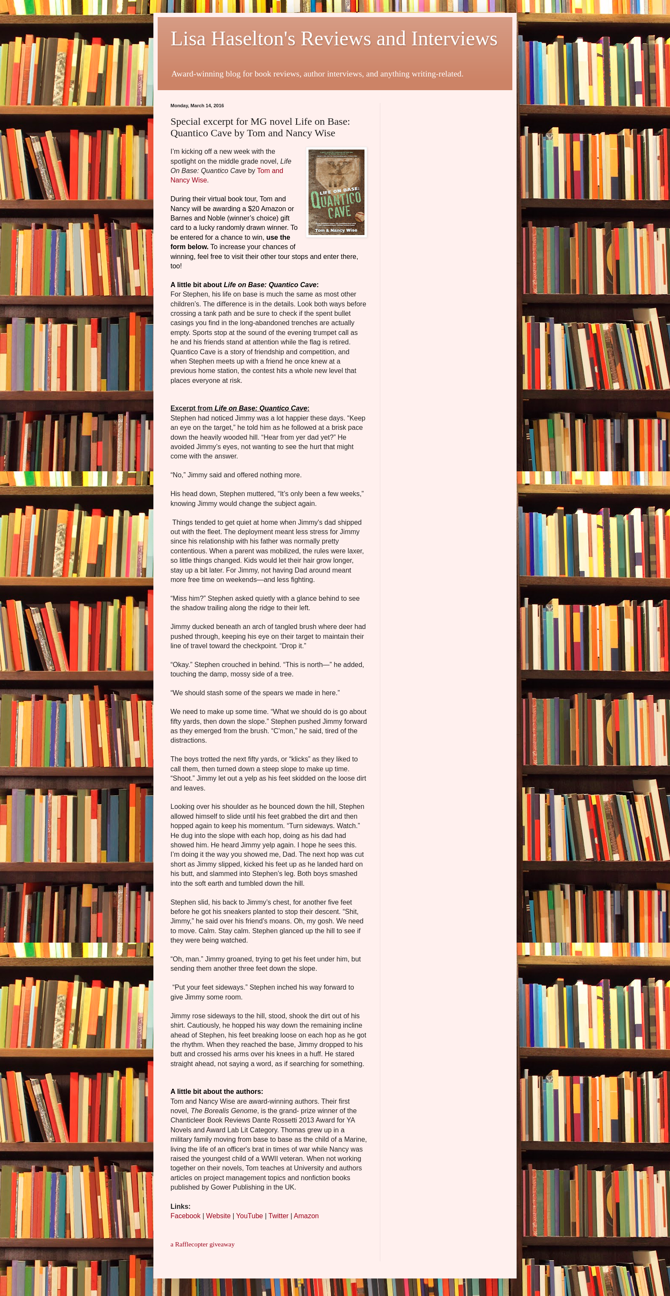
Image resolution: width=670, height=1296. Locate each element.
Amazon (306, 1216)
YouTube (249, 1216)
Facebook (185, 1216)
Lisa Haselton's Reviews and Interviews (334, 38)
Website (218, 1216)
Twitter (278, 1216)
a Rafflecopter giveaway (202, 1244)
